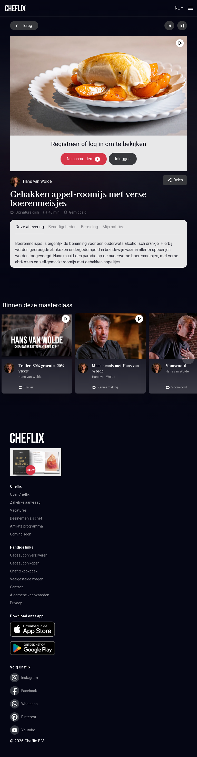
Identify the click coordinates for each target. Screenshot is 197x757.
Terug (23, 26)
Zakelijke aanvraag (25, 502)
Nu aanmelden (84, 159)
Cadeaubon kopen (25, 563)
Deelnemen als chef (26, 518)
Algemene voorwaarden (29, 595)
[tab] (113, 227)
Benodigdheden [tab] (62, 226)
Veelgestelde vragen (26, 579)
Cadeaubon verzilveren (28, 555)
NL (177, 8)
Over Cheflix (19, 494)
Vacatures (18, 510)
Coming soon (20, 534)
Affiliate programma (26, 526)
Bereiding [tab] (89, 226)
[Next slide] (188, 358)
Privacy (16, 603)
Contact (16, 587)
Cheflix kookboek (23, 571)
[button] (98, 630)
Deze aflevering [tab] (29, 226)
